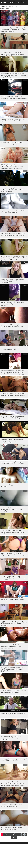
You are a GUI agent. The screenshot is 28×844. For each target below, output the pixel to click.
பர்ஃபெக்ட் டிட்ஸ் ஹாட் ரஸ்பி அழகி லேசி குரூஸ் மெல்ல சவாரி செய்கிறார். (13, 120)
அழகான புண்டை (15, 2)
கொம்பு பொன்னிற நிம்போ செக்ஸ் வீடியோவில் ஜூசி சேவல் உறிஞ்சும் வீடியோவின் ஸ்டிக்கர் (11, 646)
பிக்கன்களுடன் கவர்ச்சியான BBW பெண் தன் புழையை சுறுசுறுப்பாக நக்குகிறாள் (13, 234)
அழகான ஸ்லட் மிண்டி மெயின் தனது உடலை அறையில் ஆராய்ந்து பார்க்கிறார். (13, 143)
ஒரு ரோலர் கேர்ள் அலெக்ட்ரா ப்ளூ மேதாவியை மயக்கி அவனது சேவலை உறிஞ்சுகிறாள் (12, 737)
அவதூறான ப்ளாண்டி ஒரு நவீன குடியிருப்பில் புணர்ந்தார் (10, 348)
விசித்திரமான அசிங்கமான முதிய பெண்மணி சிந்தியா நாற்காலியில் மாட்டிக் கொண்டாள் (13, 577)
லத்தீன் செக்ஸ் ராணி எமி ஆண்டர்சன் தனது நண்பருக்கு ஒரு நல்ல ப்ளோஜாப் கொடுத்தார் (14, 623)
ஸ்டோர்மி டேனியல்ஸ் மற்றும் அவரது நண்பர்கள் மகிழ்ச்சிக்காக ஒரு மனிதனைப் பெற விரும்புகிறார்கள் (13, 75)
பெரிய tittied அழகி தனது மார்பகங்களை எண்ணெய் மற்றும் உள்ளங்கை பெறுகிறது (13, 394)
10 (23, 834)
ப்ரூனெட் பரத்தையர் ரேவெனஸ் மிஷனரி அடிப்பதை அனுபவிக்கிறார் (13, 211)
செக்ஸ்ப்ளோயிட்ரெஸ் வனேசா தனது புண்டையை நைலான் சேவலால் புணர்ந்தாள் (14, 97)
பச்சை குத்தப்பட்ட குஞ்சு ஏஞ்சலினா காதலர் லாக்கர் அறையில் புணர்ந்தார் (14, 759)
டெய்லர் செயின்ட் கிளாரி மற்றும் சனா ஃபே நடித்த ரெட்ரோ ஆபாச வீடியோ (13, 691)
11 (26, 834)
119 (13, 837)
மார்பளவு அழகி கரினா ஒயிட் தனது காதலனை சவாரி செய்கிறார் (11, 805)
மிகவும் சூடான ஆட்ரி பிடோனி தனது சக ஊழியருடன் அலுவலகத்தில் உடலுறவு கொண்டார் (13, 532)
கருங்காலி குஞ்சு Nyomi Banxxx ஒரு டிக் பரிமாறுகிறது (12, 600)
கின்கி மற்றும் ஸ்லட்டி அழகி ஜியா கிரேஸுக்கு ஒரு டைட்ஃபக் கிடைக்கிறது (13, 554)
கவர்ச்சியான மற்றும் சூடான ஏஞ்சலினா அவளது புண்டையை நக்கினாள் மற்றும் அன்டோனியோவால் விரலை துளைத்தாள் (13, 372)
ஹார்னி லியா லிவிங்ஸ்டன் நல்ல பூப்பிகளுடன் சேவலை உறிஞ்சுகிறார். (12, 325)
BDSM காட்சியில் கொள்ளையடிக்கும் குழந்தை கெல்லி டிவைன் (11, 828)
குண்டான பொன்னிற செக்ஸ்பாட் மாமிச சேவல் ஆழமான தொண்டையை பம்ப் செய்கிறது (12, 303)
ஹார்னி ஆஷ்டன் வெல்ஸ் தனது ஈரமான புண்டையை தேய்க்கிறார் (13, 714)
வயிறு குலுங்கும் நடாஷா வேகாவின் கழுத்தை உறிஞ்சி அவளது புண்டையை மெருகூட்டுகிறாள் (12, 440)
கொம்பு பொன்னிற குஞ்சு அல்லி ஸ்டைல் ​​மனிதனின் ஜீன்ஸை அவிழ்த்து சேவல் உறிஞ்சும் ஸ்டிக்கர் (13, 189)
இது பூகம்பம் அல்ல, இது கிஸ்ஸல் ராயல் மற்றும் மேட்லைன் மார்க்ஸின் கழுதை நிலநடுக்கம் (13, 669)
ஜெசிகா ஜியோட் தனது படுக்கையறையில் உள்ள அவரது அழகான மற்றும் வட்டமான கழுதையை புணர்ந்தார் (13, 29)
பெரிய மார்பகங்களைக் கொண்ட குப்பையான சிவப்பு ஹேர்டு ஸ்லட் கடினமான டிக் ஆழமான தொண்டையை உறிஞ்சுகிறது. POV (12, 53)
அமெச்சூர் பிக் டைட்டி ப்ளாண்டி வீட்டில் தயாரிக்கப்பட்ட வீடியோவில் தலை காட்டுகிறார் (13, 509)
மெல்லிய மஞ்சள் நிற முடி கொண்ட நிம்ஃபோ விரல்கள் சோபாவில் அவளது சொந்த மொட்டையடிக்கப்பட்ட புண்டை (12, 783)
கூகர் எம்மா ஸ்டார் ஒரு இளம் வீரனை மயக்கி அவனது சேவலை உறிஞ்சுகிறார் (12, 462)
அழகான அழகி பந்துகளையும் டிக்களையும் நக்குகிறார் (13, 485)
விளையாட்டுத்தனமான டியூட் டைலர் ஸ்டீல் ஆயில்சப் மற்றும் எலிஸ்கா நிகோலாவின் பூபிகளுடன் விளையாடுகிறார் (14, 258)
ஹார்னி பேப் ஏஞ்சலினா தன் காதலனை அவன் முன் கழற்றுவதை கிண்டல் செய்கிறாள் (12, 280)
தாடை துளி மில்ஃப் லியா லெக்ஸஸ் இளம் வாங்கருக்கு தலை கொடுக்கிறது (13, 417)
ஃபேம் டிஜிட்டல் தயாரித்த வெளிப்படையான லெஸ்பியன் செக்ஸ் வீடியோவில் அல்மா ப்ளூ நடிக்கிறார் (12, 166)
